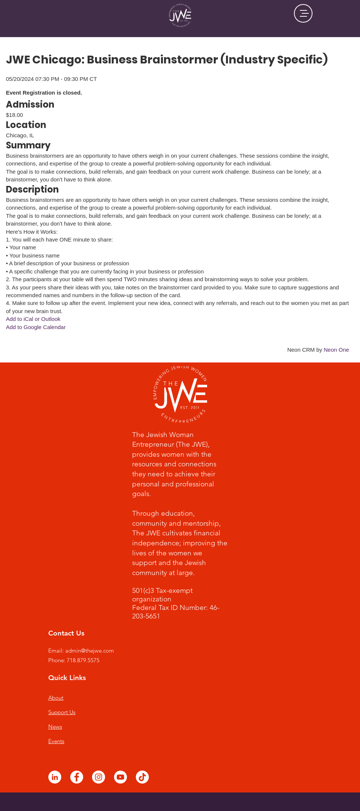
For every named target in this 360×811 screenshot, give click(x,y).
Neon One (336, 350)
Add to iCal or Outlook (33, 319)
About (55, 697)
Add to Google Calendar (36, 327)
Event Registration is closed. (44, 92)
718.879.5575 (83, 660)
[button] (303, 13)
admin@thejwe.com (89, 650)
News (55, 726)
